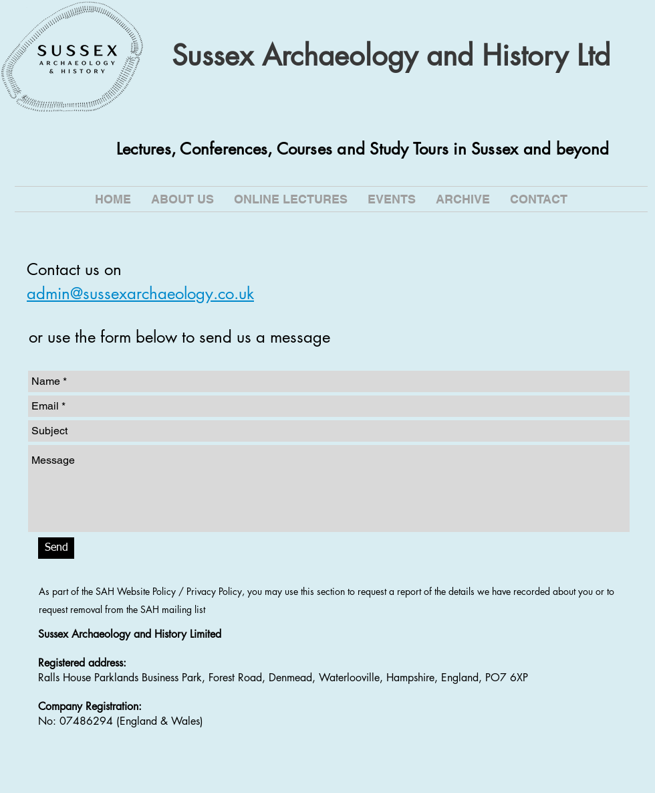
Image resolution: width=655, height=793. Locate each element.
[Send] (56, 548)
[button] (291, 199)
